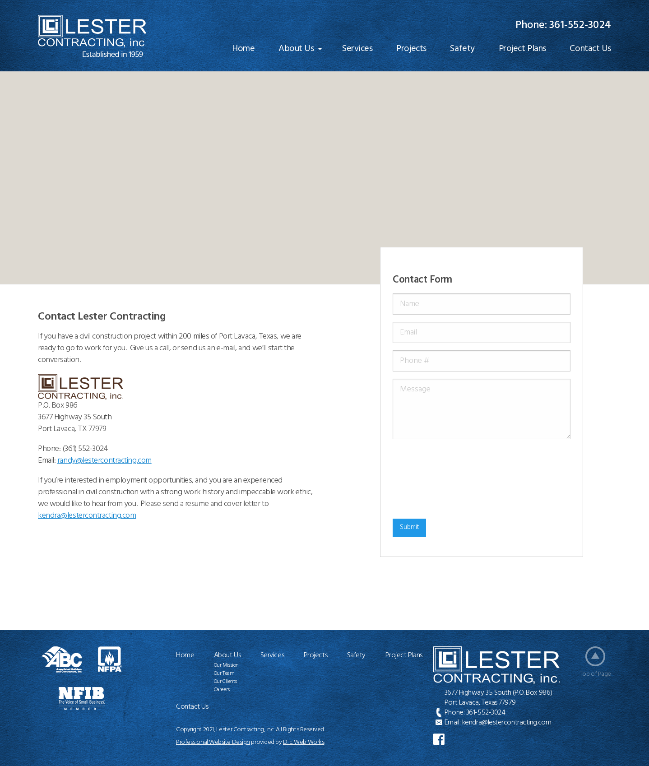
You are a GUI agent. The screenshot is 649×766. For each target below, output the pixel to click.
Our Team (224, 673)
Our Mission (226, 665)
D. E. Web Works (303, 742)
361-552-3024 (580, 25)
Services (357, 49)
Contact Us (590, 49)
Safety (462, 49)
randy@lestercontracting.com (104, 460)
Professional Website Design (213, 742)
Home (243, 49)
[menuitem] (243, 49)
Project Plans (522, 49)
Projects (411, 49)
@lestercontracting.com (87, 515)
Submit (409, 527)
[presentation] (430, 478)
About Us (296, 49)
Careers (222, 690)
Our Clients (225, 682)
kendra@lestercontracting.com (506, 723)
